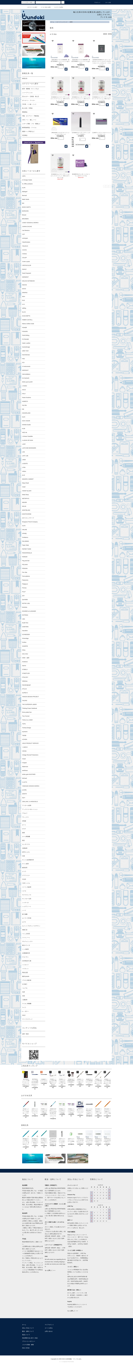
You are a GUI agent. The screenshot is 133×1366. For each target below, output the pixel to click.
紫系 (71, 22)
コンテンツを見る (57, 7)
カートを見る (49, 1328)
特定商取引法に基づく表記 (30, 1338)
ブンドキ (61, 1361)
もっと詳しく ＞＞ (50, 1270)
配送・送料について (28, 1331)
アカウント (96, 2)
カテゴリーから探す (31, 7)
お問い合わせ (49, 1331)
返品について (26, 1334)
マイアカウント (49, 1324)
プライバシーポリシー (28, 1341)
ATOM (27, 1348)
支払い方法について (28, 1328)
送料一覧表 (25, 1034)
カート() (107, 2)
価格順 (105, 34)
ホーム (52, 22)
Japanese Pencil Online (68, 1361)
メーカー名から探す (45, 7)
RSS (23, 1348)
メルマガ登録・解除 (28, 1344)
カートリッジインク (62, 22)
